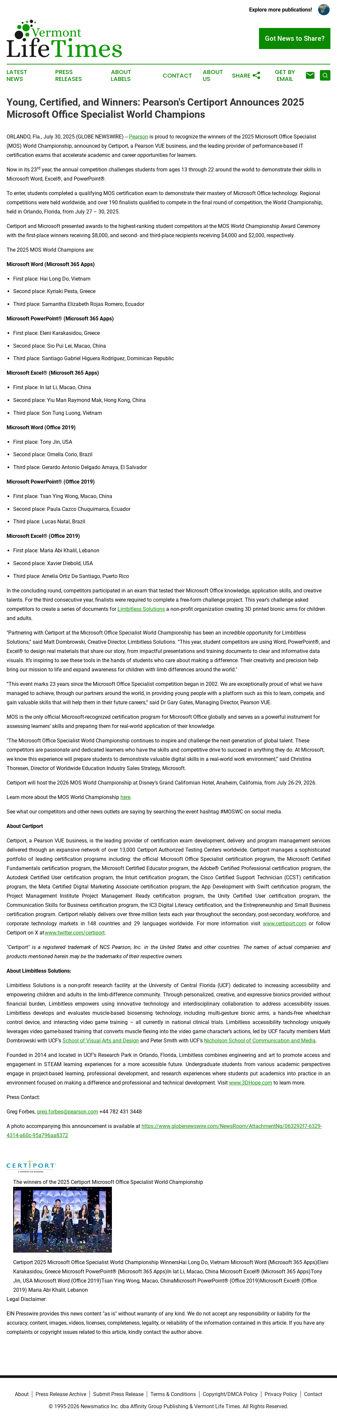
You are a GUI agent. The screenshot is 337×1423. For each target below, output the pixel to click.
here (125, 797)
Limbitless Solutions (141, 609)
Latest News (17, 75)
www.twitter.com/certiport (75, 933)
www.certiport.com (284, 923)
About (22, 1394)
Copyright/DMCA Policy (230, 1394)
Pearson (138, 137)
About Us (213, 75)
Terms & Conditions (173, 1394)
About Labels (121, 75)
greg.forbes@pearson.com (67, 1112)
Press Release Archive (61, 1394)
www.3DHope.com (250, 1083)
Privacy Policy (281, 1394)
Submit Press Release (118, 1394)
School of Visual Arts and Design (101, 1040)
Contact (177, 75)
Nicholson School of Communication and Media (260, 1040)
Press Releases (68, 75)
